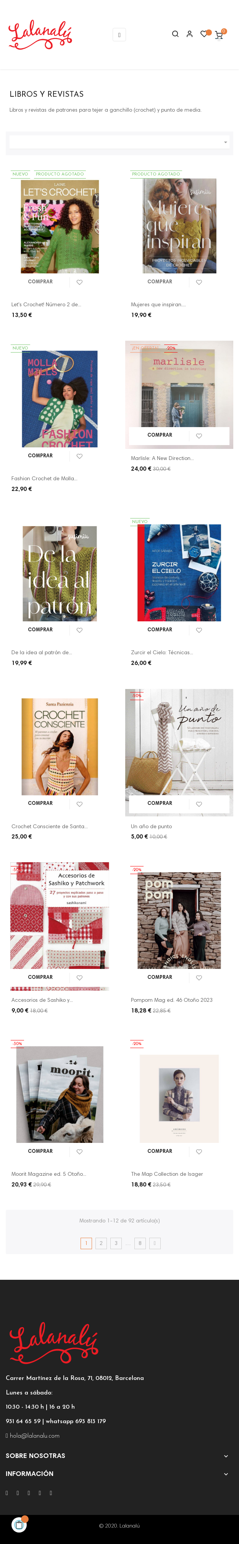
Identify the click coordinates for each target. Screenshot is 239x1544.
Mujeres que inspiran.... (158, 305)
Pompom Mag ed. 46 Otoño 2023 (172, 1000)
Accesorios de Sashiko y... (42, 1000)
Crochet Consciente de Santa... (49, 827)
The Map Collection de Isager (167, 1174)
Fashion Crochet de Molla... (44, 479)
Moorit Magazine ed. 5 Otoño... (48, 1174)
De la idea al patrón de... (41, 653)
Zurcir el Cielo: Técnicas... (162, 653)
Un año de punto (151, 827)
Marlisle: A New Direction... (162, 459)
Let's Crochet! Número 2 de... (46, 305)
